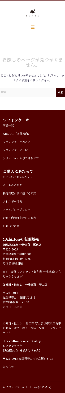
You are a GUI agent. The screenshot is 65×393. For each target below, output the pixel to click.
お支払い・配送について (18, 177)
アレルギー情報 (12, 201)
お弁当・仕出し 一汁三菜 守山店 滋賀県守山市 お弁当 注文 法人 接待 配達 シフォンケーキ (32, 328)
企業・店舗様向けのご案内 (19, 218)
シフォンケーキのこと (17, 142)
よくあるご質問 (12, 185)
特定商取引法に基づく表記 (19, 193)
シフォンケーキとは (15, 150)
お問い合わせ (11, 226)
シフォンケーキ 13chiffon (22, 387)
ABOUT (8, 133)
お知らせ (8, 367)
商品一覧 (8, 125)
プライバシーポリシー (17, 209)
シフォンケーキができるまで (21, 158)
